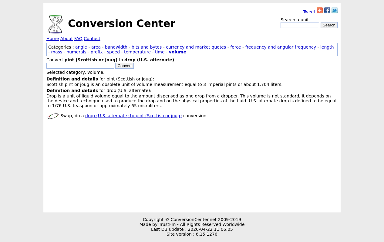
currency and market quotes (196, 47)
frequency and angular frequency (280, 47)
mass (56, 51)
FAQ (78, 38)
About (66, 38)
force (235, 47)
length (327, 47)
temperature (137, 51)
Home (52, 38)
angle (81, 47)
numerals (76, 51)
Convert (124, 65)
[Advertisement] (192, 167)
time (160, 51)
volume (178, 51)
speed (113, 51)
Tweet (309, 11)
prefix (97, 51)
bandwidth (116, 47)
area (96, 47)
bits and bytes (147, 47)
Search (329, 25)
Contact (92, 38)
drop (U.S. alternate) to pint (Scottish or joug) (133, 115)
